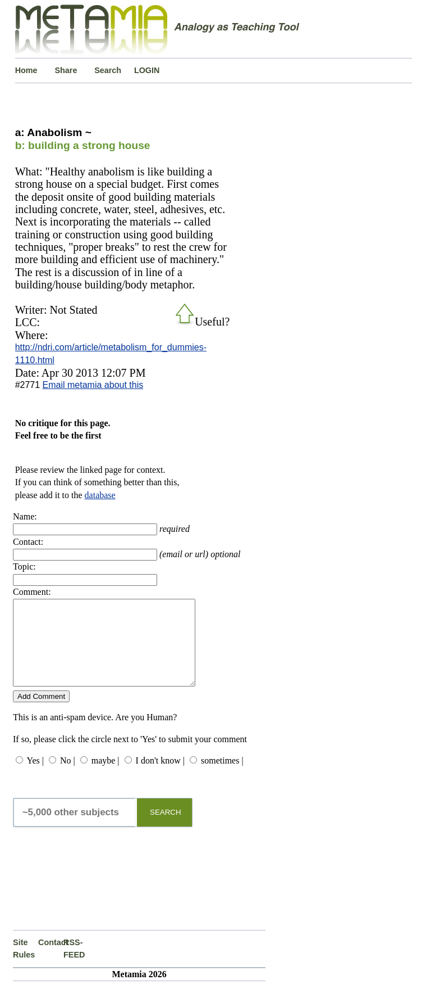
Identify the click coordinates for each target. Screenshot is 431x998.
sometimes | (222, 777)
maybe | (105, 777)
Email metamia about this (93, 385)
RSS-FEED (74, 965)
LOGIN (147, 70)
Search (107, 70)
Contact (50, 959)
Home (26, 70)
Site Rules (24, 965)
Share (65, 70)
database (100, 495)
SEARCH (165, 829)
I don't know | (160, 777)
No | (67, 777)
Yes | (34, 777)
